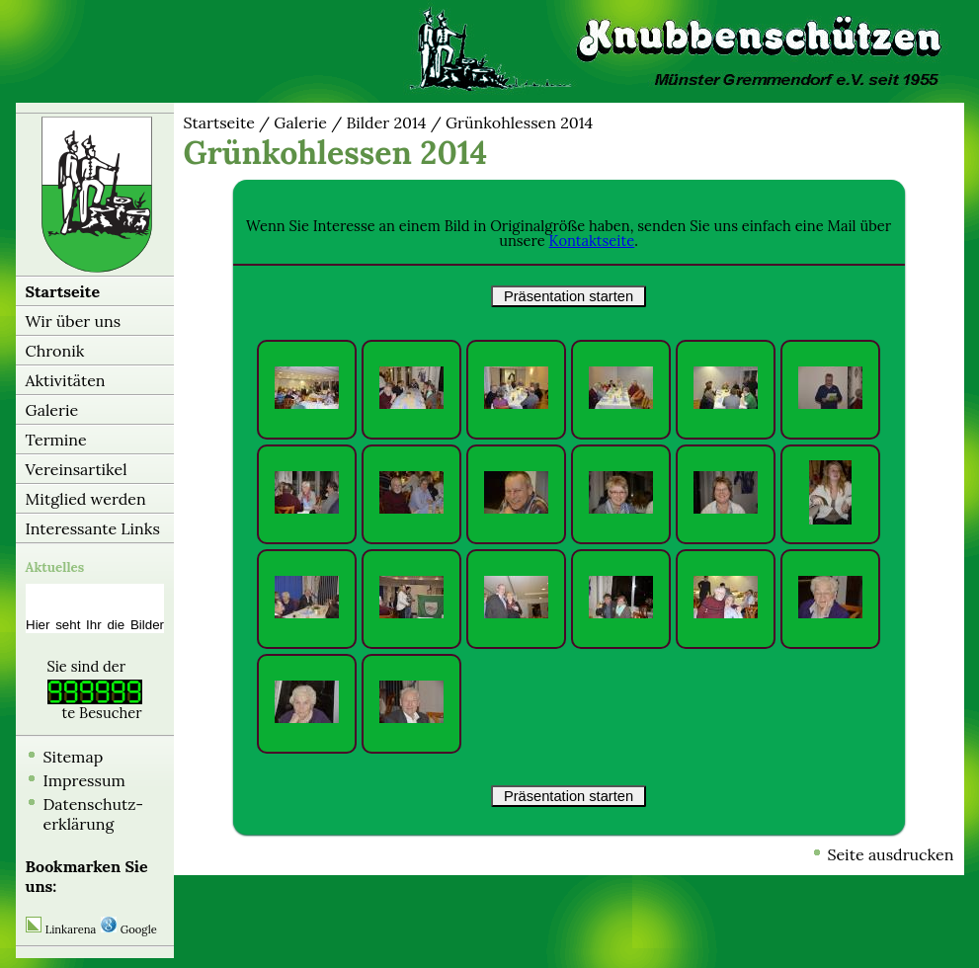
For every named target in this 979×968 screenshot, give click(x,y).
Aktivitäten (66, 380)
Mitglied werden (86, 499)
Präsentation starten (568, 296)
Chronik (55, 351)
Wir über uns (74, 321)
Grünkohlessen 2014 (519, 122)
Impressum (84, 780)
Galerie (52, 410)
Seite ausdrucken (890, 854)
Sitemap (73, 756)
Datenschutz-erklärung (93, 814)
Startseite (63, 291)
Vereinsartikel (76, 469)
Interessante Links (93, 528)
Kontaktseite (592, 240)
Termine (56, 439)
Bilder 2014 (386, 122)
